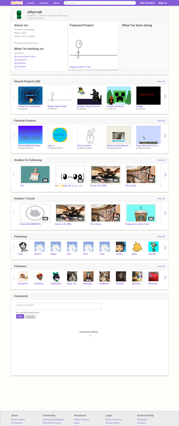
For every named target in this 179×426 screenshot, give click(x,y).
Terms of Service (114, 419)
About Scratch (18, 419)
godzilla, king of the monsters (89, 106)
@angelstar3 (20, 60)
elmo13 (37, 254)
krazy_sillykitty (72, 283)
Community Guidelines (54, 419)
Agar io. (51, 145)
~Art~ (22, 185)
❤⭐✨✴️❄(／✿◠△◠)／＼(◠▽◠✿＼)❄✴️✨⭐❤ (70, 186)
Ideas (56, 3)
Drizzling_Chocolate (40, 283)
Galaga (139, 106)
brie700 (151, 254)
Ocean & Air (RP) (98, 185)
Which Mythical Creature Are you (30, 145)
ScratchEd (142, 419)
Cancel (30, 316)
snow (102, 254)
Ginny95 (120, 283)
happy (54, 254)
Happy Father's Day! (80, 67)
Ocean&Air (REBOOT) (30, 224)
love (69, 254)
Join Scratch (147, 2)
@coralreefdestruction (25, 56)
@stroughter (20, 66)
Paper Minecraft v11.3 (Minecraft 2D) (148, 145)
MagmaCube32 (26, 148)
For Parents (16, 423)
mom (85, 254)
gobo (134, 254)
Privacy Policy (112, 423)
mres (20, 254)
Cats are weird (84, 145)
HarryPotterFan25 (23, 283)
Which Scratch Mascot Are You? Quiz (119, 145)
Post (20, 316)
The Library (130, 185)
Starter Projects (81, 419)
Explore (44, 3)
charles (119, 254)
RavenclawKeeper (154, 283)
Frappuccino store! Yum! (137, 224)
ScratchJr (141, 423)
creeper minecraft (115, 106)
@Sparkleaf (20, 63)
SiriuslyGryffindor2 (88, 283)
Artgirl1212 (56, 283)
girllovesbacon (137, 283)
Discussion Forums (52, 423)
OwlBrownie (105, 283)
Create (30, 3)
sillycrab (23, 109)
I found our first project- (29, 106)
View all (161, 81)
